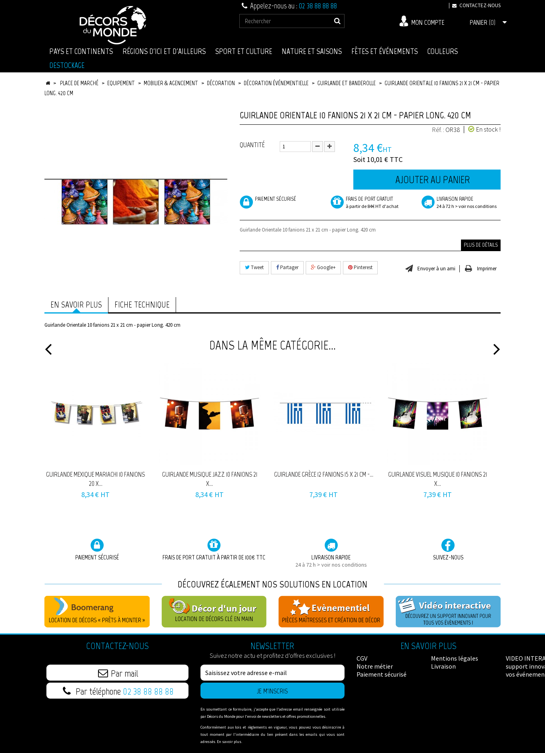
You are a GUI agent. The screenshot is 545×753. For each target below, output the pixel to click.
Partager (287, 267)
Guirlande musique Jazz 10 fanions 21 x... (209, 478)
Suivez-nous (448, 550)
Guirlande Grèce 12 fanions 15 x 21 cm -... (323, 474)
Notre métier (375, 666)
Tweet (254, 267)
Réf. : (438, 129)
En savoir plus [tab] (76, 304)
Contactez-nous (475, 5)
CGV (362, 658)
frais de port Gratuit (370, 203)
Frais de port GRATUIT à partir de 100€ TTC (213, 550)
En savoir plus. (229, 741)
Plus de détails (481, 245)
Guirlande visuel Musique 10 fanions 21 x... (437, 478)
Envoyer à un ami (436, 269)
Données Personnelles (462, 682)
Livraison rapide (460, 203)
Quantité (252, 144)
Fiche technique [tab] (142, 304)
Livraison (369, 690)
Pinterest (360, 267)
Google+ (323, 267)
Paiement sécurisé (268, 199)
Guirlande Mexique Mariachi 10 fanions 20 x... (95, 478)
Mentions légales (380, 682)
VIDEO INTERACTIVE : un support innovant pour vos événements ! (464, 666)
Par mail (118, 673)
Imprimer (487, 269)
